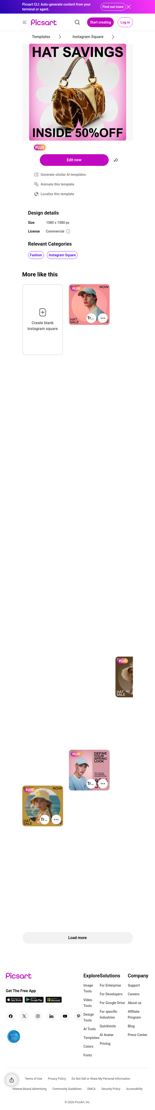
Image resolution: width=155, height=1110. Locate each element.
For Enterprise (110, 985)
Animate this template (57, 184)
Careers (134, 994)
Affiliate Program (134, 1014)
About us (134, 1003)
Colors (88, 1046)
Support (134, 985)
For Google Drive (112, 1003)
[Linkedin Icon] (51, 1016)
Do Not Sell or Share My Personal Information (101, 1078)
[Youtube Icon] (65, 1016)
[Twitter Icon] (24, 1016)
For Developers (111, 994)
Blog (131, 1026)
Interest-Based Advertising (29, 1089)
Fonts (87, 1055)
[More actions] (103, 318)
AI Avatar (107, 1035)
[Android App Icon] (34, 1001)
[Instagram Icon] (38, 1016)
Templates (91, 1038)
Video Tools (87, 1003)
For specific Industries (108, 1014)
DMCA (91, 1089)
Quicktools (108, 1026)
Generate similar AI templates (63, 175)
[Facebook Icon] (11, 1016)
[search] (77, 22)
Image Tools (88, 988)
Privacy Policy (57, 1078)
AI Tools (89, 1029)
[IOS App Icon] (14, 1001)
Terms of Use (33, 1078)
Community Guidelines (67, 1089)
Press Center (137, 1035)
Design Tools (88, 1017)
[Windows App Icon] (54, 1001)
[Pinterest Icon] (78, 1016)
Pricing (105, 1044)
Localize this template (57, 194)
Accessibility (134, 1089)
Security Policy (110, 1089)
